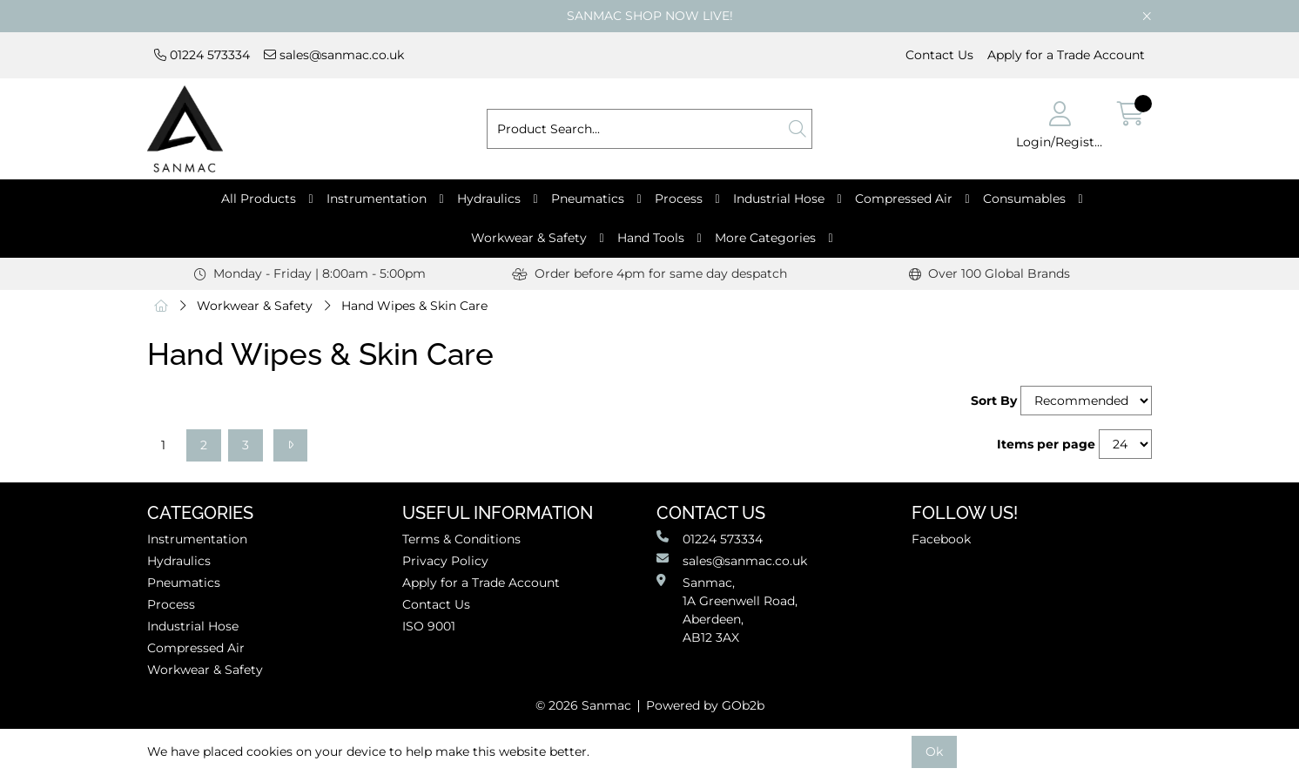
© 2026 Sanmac (583, 705)
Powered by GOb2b (705, 705)
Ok (934, 751)
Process (679, 198)
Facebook (941, 539)
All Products (258, 198)
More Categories (765, 238)
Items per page (1046, 444)
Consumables (1024, 198)
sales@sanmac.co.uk (334, 55)
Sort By (994, 400)
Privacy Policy (445, 561)
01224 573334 (202, 55)
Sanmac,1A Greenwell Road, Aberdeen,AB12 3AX (727, 609)
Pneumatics (587, 198)
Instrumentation (376, 198)
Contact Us (939, 55)
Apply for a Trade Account (1066, 55)
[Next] (290, 445)
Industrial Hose (778, 198)
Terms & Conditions (461, 539)
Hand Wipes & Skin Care (414, 305)
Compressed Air (903, 198)
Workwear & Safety (529, 238)
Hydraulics (489, 198)
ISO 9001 (428, 626)
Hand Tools (650, 238)
